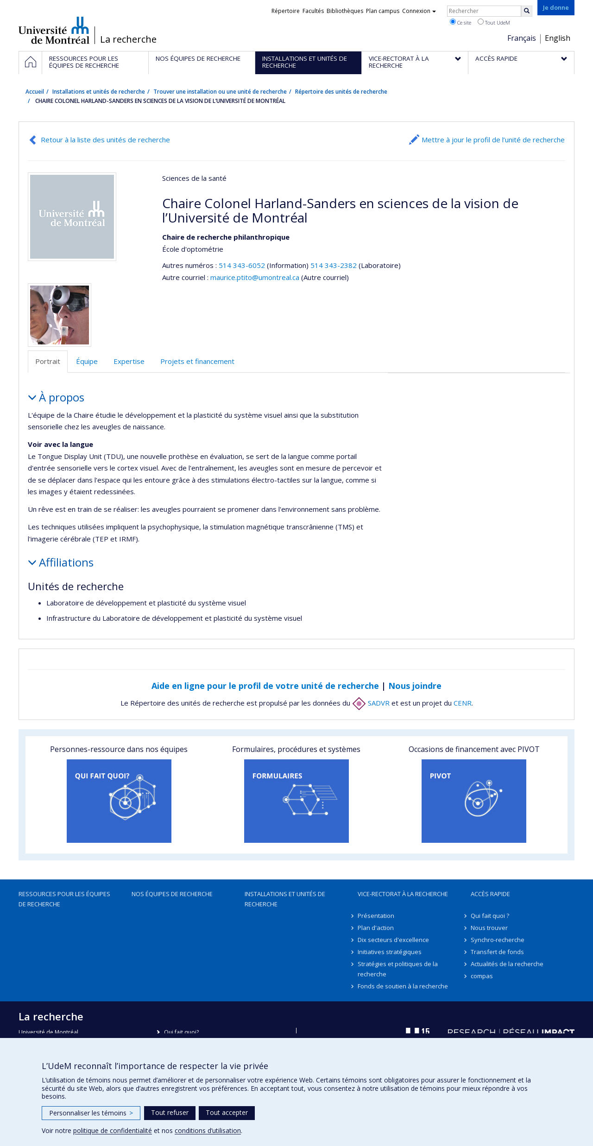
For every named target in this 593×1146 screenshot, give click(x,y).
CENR (463, 702)
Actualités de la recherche (507, 964)
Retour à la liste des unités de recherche (105, 139)
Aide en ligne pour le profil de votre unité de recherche (265, 685)
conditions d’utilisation (208, 1130)
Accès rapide (490, 894)
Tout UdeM (494, 22)
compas (482, 976)
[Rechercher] (526, 11)
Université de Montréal (54, 30)
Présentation (376, 915)
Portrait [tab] (47, 361)
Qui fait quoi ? (490, 915)
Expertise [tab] (129, 361)
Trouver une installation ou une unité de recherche (220, 92)
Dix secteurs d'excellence (393, 940)
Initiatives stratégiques (390, 952)
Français (521, 38)
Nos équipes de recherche (172, 894)
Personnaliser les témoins (91, 1112)
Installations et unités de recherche (98, 92)
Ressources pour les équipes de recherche (64, 899)
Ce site (460, 22)
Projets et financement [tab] (197, 361)
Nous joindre (415, 685)
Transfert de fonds (497, 952)
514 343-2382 (334, 265)
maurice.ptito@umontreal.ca (254, 277)
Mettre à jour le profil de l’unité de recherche (493, 139)
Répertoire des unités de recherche (341, 92)
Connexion (419, 11)
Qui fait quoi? (181, 1032)
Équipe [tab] (87, 361)
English (557, 38)
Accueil (34, 92)
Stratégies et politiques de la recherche (398, 969)
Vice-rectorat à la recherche (403, 894)
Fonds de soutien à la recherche (403, 986)
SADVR (371, 702)
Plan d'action (376, 927)
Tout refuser (170, 1112)
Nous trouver (489, 927)
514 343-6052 (243, 265)
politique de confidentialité (112, 1130)
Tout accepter (227, 1112)
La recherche (128, 39)
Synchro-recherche (497, 940)
